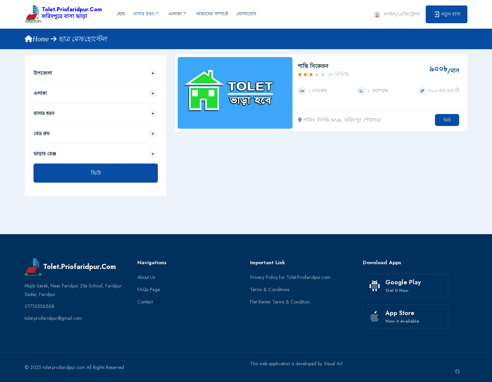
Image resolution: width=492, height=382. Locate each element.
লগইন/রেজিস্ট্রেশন (396, 14)
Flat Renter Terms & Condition (280, 301)
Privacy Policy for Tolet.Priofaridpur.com (290, 277)
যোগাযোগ (246, 13)
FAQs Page (148, 289)
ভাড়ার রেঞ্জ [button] (44, 153)
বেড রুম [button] (41, 133)
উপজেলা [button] (42, 73)
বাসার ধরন (145, 13)
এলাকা (177, 13)
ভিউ (96, 173)
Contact (145, 301)
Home (38, 39)
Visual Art (333, 363)
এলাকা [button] (40, 93)
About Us (146, 277)
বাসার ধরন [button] (43, 113)
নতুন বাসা (447, 14)
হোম (121, 13)
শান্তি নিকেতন (313, 66)
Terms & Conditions (269, 289)
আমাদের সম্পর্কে (212, 13)
